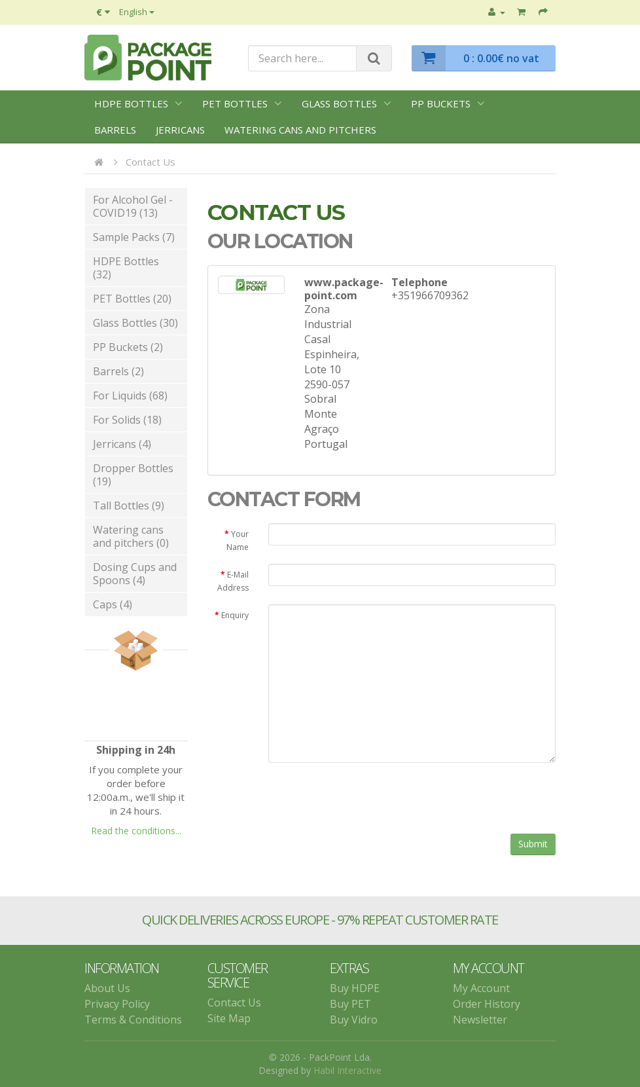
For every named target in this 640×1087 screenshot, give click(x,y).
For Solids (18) (127, 420)
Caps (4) (112, 604)
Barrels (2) (118, 371)
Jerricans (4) (122, 444)
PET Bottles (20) (132, 298)
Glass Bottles (339, 103)
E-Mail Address (233, 581)
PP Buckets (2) (128, 347)
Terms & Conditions (133, 1019)
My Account (481, 988)
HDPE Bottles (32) (126, 268)
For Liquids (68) (130, 395)
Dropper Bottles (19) (133, 474)
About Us (107, 988)
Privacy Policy (117, 1004)
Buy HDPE (355, 988)
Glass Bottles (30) (135, 323)
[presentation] (367, 798)
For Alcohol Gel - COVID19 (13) (133, 206)
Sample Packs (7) (134, 237)
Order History (486, 1004)
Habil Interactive (347, 1070)
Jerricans (180, 129)
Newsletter (480, 1019)
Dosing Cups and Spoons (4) (135, 573)
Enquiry (235, 615)
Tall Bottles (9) (128, 505)
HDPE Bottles (131, 103)
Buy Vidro (354, 1019)
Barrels (115, 129)
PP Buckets (441, 103)
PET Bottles (235, 103)
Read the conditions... (136, 830)
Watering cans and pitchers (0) (131, 536)
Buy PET (350, 1004)
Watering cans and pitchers (300, 129)
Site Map (229, 1018)
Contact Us (150, 161)
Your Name (237, 540)
